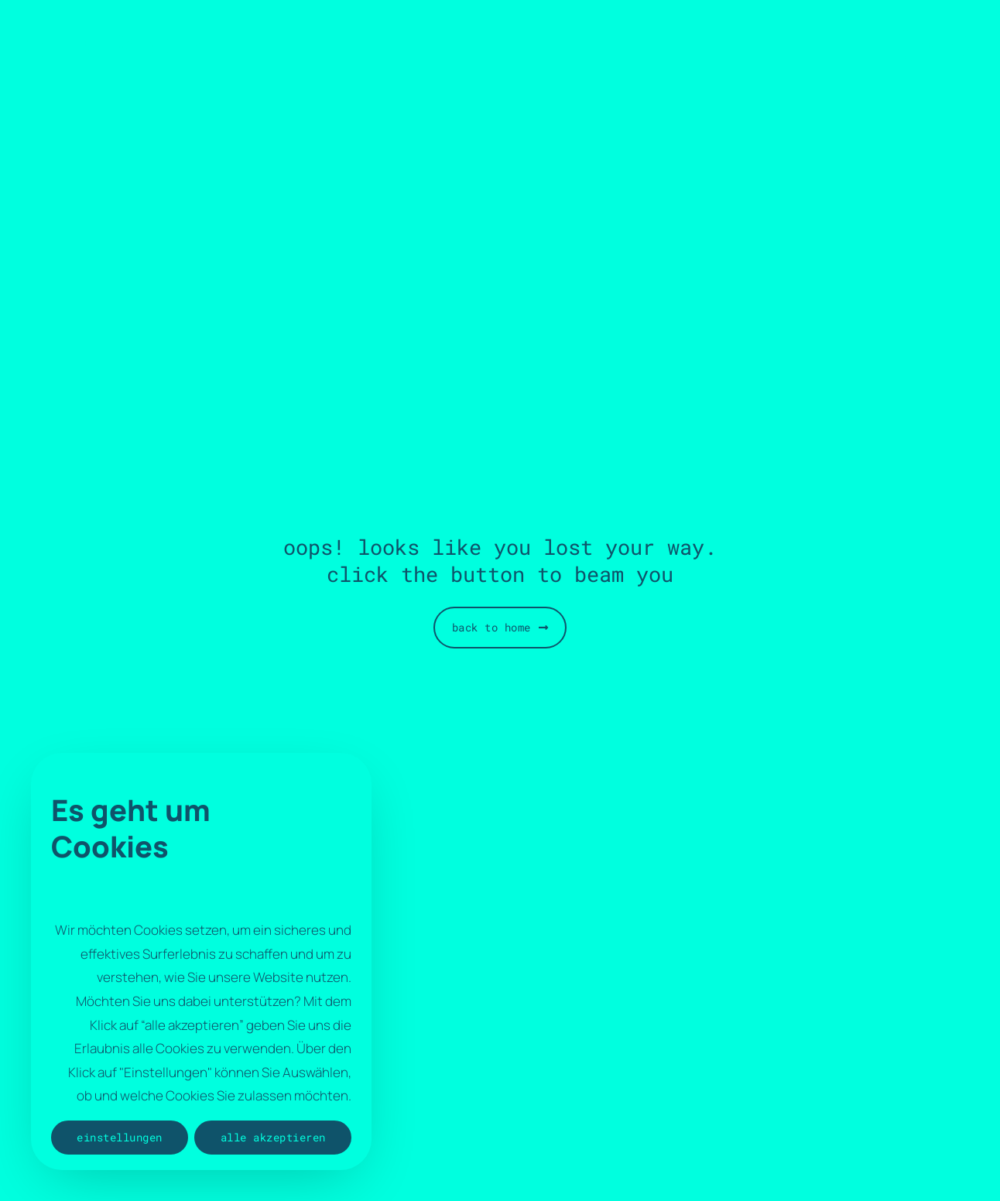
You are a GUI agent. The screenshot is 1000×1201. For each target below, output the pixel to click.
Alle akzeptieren (273, 1137)
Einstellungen (120, 1137)
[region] (201, 962)
